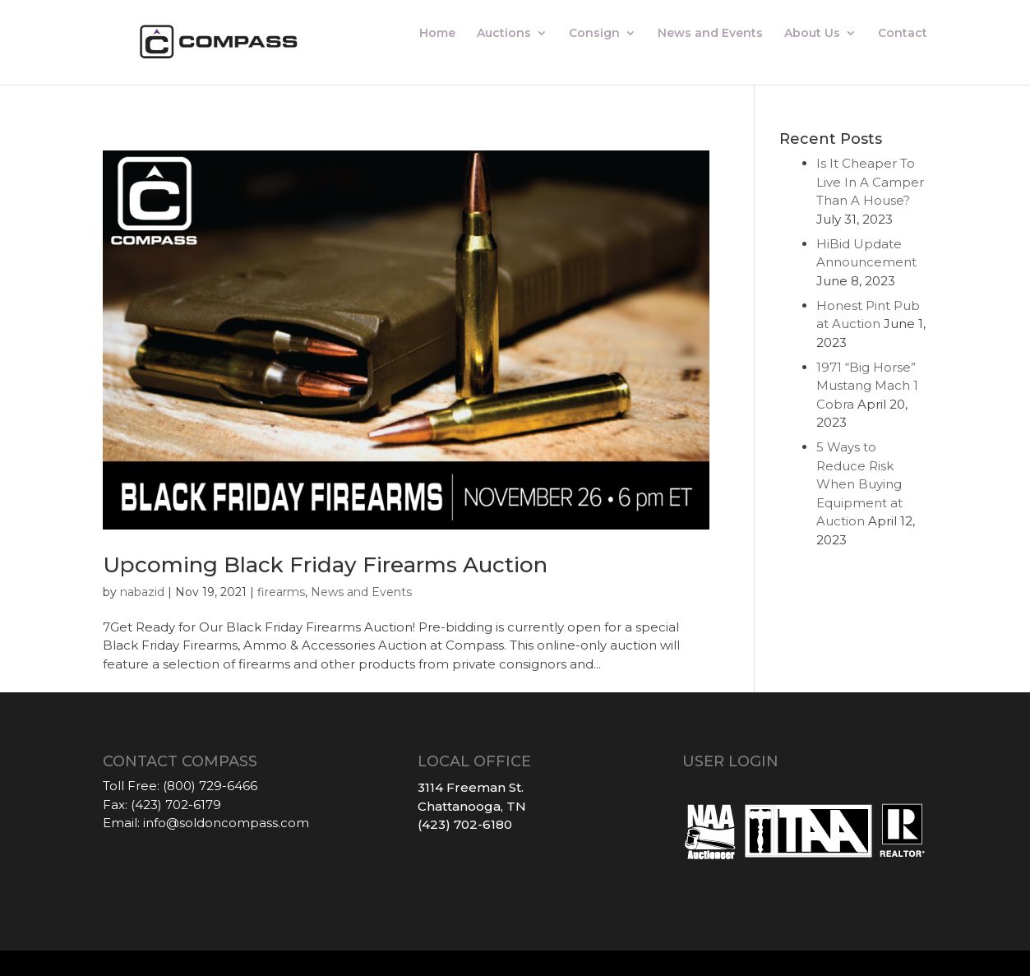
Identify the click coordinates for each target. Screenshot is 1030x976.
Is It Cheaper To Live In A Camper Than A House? (870, 181)
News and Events (710, 33)
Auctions (504, 33)
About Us (812, 33)
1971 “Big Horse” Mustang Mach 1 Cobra (867, 385)
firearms (281, 592)
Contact (902, 33)
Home (437, 33)
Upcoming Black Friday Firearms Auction (325, 565)
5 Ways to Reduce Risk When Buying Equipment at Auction (859, 484)
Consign (594, 33)
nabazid (142, 592)
